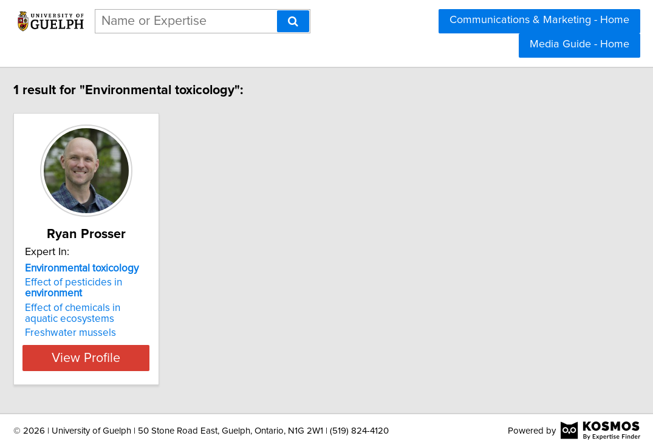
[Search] (293, 21)
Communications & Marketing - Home (539, 20)
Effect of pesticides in (113, 288)
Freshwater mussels (110, 332)
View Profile (141, 357)
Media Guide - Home (579, 44)
